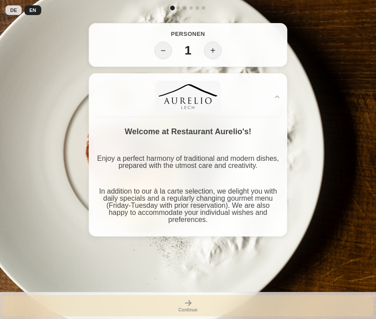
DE (13, 10)
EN (32, 10)
